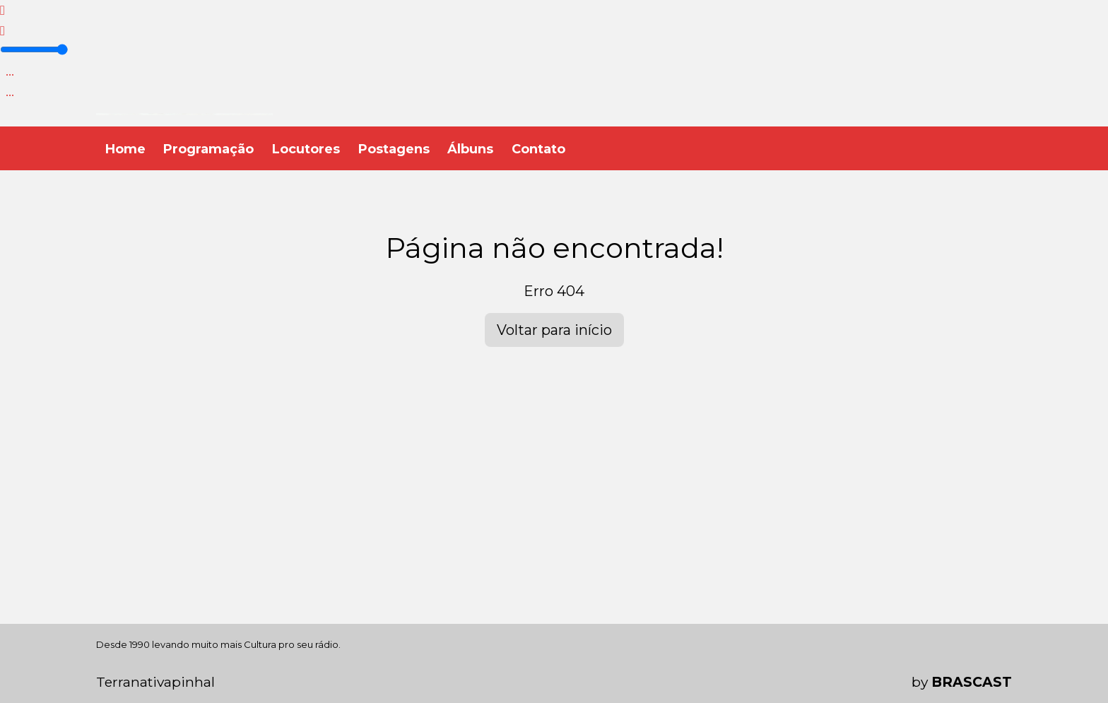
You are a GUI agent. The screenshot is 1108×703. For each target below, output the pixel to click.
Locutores (306, 149)
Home (125, 149)
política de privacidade (581, 669)
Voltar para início (554, 329)
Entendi (968, 658)
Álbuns (470, 149)
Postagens (394, 149)
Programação (208, 149)
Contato (538, 149)
